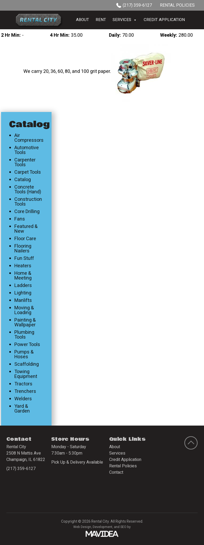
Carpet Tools (27, 172)
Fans (19, 219)
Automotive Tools (26, 150)
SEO (123, 527)
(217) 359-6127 (134, 5)
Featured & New (25, 229)
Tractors (23, 384)
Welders (23, 399)
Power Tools (27, 344)
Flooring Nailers (22, 248)
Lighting (22, 293)
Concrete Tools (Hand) (27, 189)
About (82, 20)
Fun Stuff (24, 258)
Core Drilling (27, 211)
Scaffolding (26, 364)
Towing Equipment (25, 374)
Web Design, (82, 527)
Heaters (22, 266)
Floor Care (25, 238)
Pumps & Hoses (23, 354)
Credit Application (164, 20)
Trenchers (25, 391)
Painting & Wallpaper (25, 322)
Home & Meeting (23, 276)
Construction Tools (28, 202)
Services (125, 20)
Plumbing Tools (24, 335)
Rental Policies (177, 5)
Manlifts (23, 300)
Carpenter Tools (25, 162)
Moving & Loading (24, 310)
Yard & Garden (22, 409)
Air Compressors (29, 138)
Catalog (22, 179)
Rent (101, 20)
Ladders (23, 285)
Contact (116, 472)
